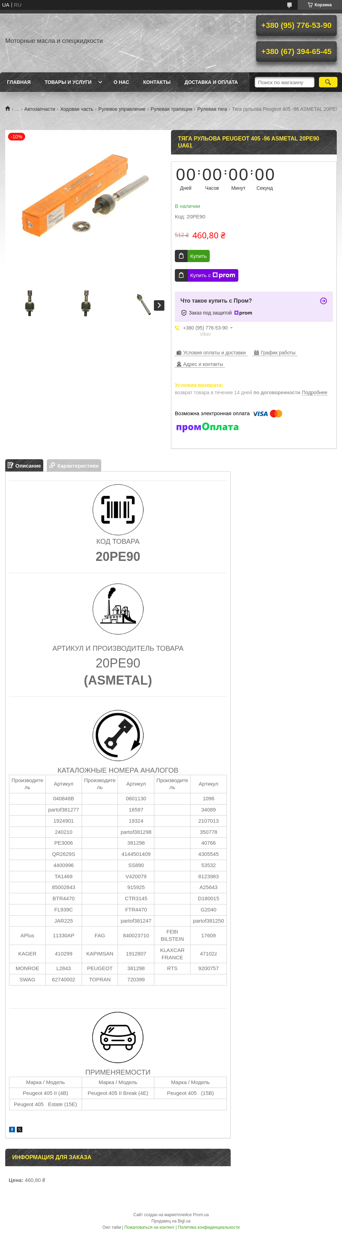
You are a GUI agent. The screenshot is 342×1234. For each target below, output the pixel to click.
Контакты (156, 82)
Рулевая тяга (212, 109)
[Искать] (328, 82)
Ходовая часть (76, 109)
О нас (121, 82)
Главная (19, 82)
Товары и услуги (68, 82)
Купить (198, 256)
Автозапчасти (39, 109)
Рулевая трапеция (171, 109)
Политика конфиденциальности (209, 1227)
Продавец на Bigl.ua (171, 1221)
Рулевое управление (122, 109)
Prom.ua (201, 1214)
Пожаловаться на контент (149, 1227)
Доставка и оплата (211, 82)
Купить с (212, 275)
